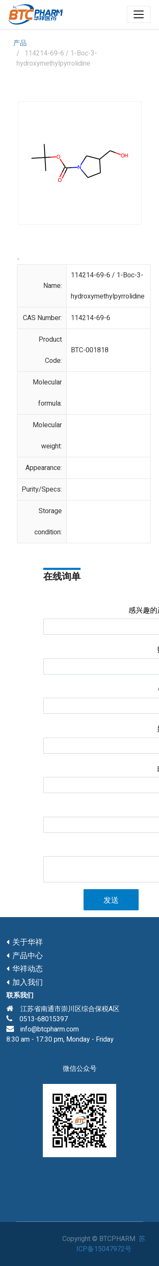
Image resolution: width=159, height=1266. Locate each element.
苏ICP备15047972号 (110, 1244)
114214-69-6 (90, 318)
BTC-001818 (90, 350)
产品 (20, 43)
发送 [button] (111, 900)
